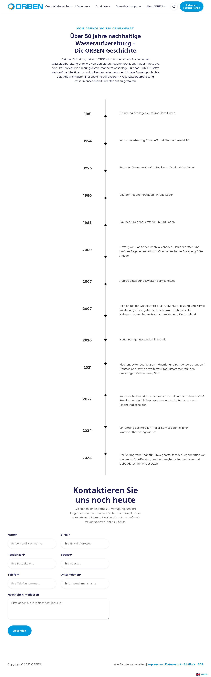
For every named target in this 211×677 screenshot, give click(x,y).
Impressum (155, 664)
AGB (200, 664)
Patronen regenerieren (191, 6)
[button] (57, 6)
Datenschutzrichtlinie (180, 664)
